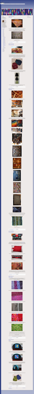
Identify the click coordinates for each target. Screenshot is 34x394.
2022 (3, 32)
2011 (3, 51)
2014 (3, 49)
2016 (3, 36)
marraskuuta (4, 37)
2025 (3, 30)
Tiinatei (5, 20)
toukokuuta (4, 41)
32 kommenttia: (14, 337)
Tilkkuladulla (10, 89)
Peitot (10, 42)
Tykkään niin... (10, 17)
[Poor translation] (3, 3)
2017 (3, 35)
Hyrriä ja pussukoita (11, 44)
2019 (3, 34)
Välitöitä (10, 340)
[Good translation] (1, 3)
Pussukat (11, 87)
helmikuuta (4, 47)
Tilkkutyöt (11, 42)
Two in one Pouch (4, 45)
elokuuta (3, 39)
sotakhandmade (22, 242)
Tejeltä (17, 301)
